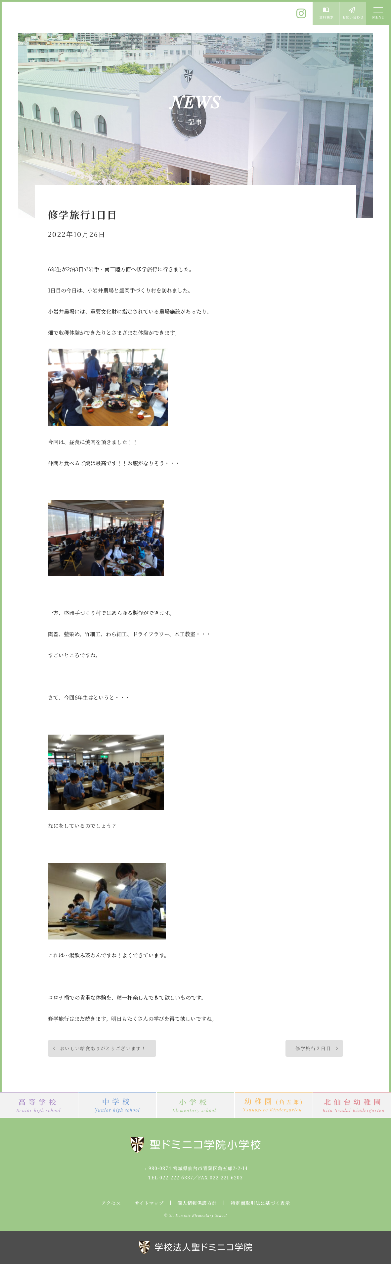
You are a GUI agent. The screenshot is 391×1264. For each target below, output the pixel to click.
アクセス (111, 1203)
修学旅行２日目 (313, 1048)
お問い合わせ (352, 13)
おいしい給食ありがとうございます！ (103, 1048)
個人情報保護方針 (197, 1203)
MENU (377, 13)
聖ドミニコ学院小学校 (63, 17)
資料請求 (326, 13)
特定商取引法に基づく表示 (260, 1203)
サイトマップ (149, 1203)
